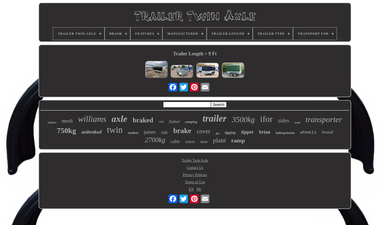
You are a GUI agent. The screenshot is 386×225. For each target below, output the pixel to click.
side (164, 132)
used (297, 122)
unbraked (91, 132)
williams (92, 119)
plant (219, 140)
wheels (308, 132)
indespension (285, 133)
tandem (133, 133)
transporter (324, 119)
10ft (161, 122)
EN (191, 189)
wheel (190, 141)
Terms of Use (195, 182)
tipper (247, 132)
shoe (204, 141)
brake (182, 131)
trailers (52, 122)
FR (198, 189)
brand (327, 132)
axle (119, 119)
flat (218, 133)
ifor (266, 119)
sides (283, 120)
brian (264, 132)
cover (203, 131)
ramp (238, 140)
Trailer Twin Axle (194, 160)
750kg (66, 130)
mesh (67, 121)
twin (115, 130)
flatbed (174, 122)
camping (191, 122)
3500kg (243, 119)
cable (175, 141)
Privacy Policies (195, 175)
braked (143, 120)
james (149, 132)
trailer (215, 118)
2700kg (155, 140)
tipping (230, 133)
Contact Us (195, 168)
